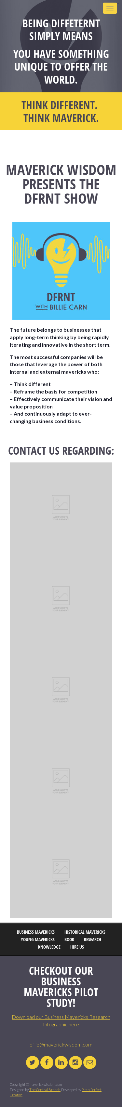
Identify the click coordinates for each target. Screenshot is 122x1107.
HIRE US (77, 947)
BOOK (69, 939)
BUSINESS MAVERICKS (36, 932)
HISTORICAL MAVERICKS (84, 932)
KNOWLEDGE (49, 947)
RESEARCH (92, 939)
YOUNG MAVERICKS (38, 939)
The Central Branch (45, 1089)
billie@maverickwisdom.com (61, 1044)
